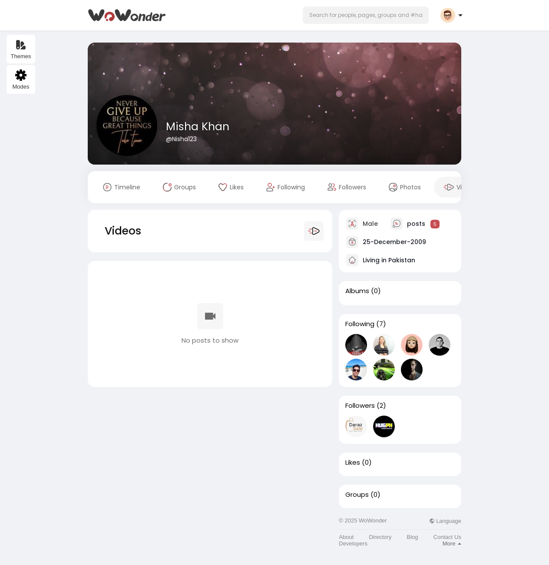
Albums (357, 290)
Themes (21, 49)
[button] (366, 15)
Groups (357, 494)
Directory (380, 537)
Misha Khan (197, 126)
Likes (352, 462)
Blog (412, 537)
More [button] (452, 543)
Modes (20, 79)
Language (445, 521)
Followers (360, 405)
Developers (353, 543)
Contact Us (447, 537)
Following (359, 323)
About (346, 537)
